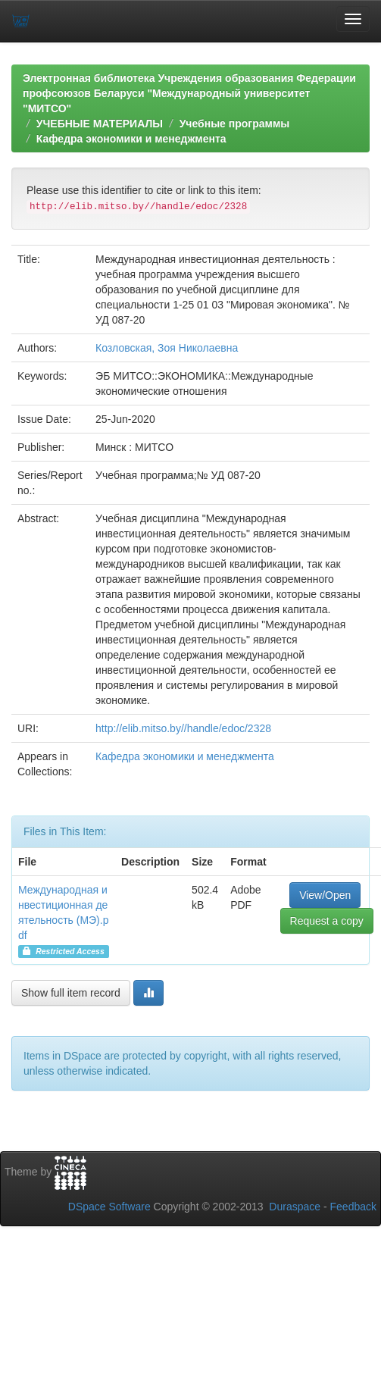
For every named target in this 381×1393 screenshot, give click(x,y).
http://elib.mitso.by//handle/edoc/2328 (183, 728)
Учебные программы (235, 123)
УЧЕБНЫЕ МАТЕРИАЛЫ (99, 123)
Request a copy (327, 921)
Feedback (353, 1206)
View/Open (325, 895)
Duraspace (294, 1206)
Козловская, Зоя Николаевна (166, 348)
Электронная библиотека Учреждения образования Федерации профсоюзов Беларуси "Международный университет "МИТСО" (189, 93)
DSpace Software (109, 1206)
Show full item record (70, 993)
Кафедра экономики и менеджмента (131, 139)
